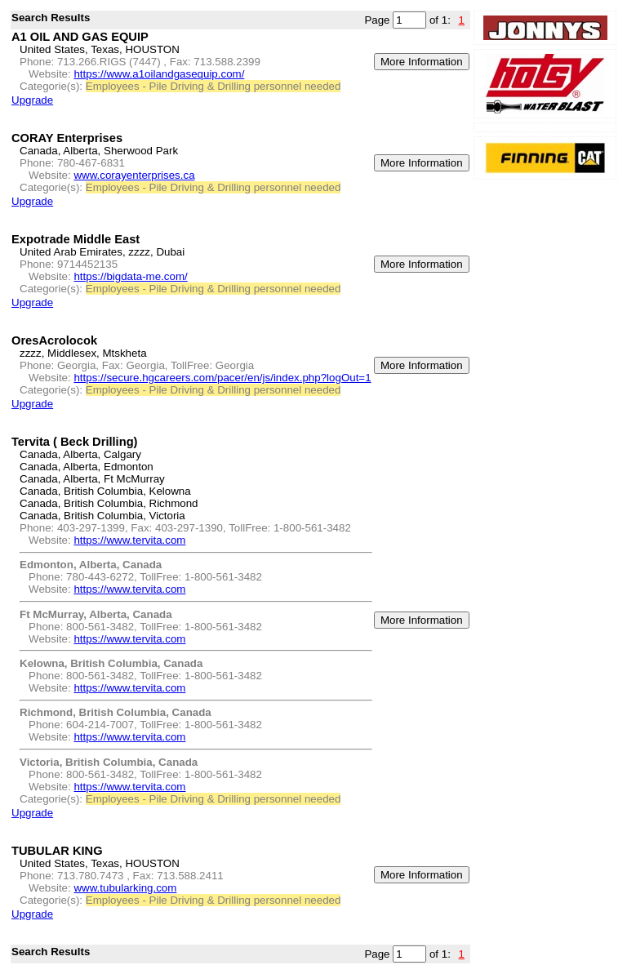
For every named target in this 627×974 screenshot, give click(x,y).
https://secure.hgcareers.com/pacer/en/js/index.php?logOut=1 (222, 377)
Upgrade (32, 100)
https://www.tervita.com (129, 540)
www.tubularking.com (124, 888)
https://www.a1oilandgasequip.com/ (158, 74)
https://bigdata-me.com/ (130, 276)
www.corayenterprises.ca (133, 175)
